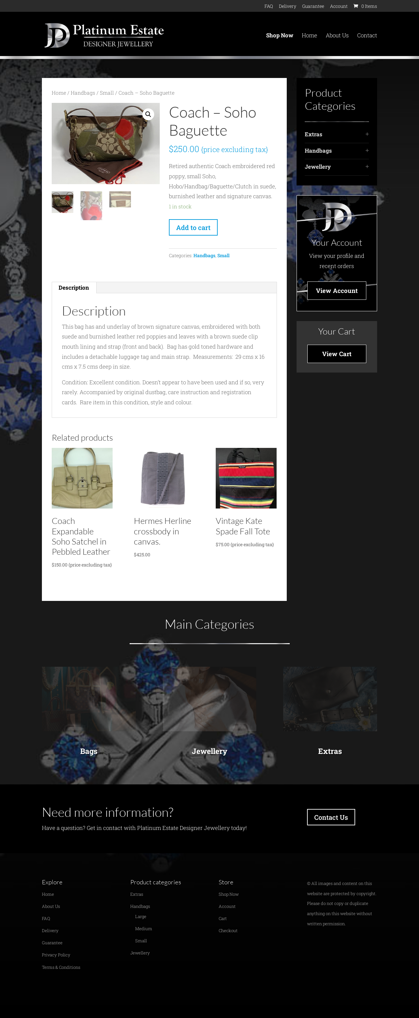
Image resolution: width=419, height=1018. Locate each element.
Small (107, 92)
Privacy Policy (56, 955)
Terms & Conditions (61, 967)
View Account (337, 290)
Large (140, 916)
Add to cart (193, 227)
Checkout (228, 930)
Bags (89, 751)
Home (309, 36)
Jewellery (318, 166)
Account (339, 6)
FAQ (268, 6)
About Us (337, 36)
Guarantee (313, 6)
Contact (367, 36)
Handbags (83, 92)
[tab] (74, 287)
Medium (143, 929)
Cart (223, 918)
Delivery (287, 6)
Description (74, 287)
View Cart (337, 354)
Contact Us (331, 817)
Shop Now (279, 36)
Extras (313, 134)
